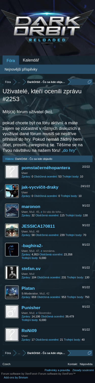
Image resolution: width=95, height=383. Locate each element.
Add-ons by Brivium (16, 377)
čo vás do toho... (53, 211)
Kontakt (72, 364)
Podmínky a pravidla (57, 370)
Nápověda (86, 364)
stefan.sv (31, 268)
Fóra (11, 60)
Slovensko (44, 312)
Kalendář (31, 60)
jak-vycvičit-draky (40, 187)
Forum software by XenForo (19, 373)
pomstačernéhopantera (46, 167)
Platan (28, 288)
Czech (6, 364)
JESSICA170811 (38, 226)
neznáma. (49, 250)
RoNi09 (29, 330)
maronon (31, 206)
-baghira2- (32, 245)
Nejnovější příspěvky (21, 69)
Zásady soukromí (83, 370)
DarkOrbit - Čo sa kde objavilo (33, 158)
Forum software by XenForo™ (56, 373)
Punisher (31, 307)
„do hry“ (69, 150)
